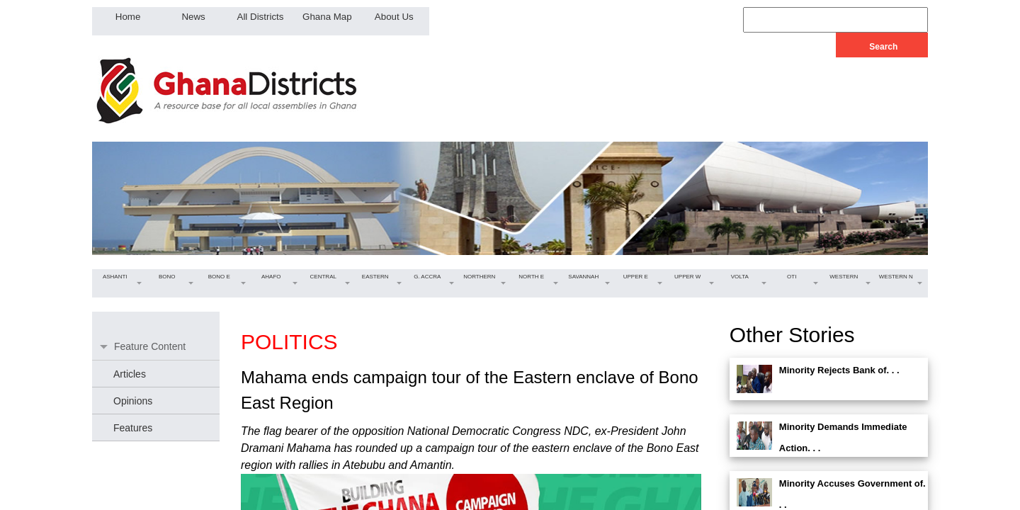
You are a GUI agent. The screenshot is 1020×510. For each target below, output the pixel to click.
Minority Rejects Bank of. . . (839, 370)
